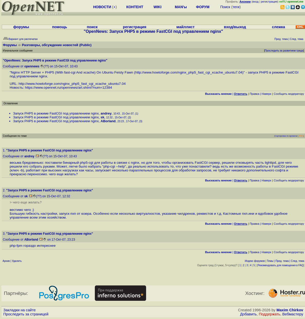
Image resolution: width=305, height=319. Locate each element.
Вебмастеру (292, 314)
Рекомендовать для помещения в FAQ (281, 265)
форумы (21, 27)
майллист (185, 27)
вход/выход (235, 27)
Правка (254, 93)
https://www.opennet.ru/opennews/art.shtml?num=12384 (68, 87)
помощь (59, 27)
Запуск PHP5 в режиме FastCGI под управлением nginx (56, 113)
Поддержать (269, 314)
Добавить (248, 314)
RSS (301, 136)
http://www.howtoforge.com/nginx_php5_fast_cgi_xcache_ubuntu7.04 (188, 72)
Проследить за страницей (25, 314)
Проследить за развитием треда (284, 50)
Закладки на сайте (19, 310)
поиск (92, 27)
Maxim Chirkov (290, 310)
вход (255, 1)
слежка (278, 27)
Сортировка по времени (286, 136)
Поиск (225, 7)
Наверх (266, 93)
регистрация (269, 1)
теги (235, 7)
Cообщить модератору (289, 93)
